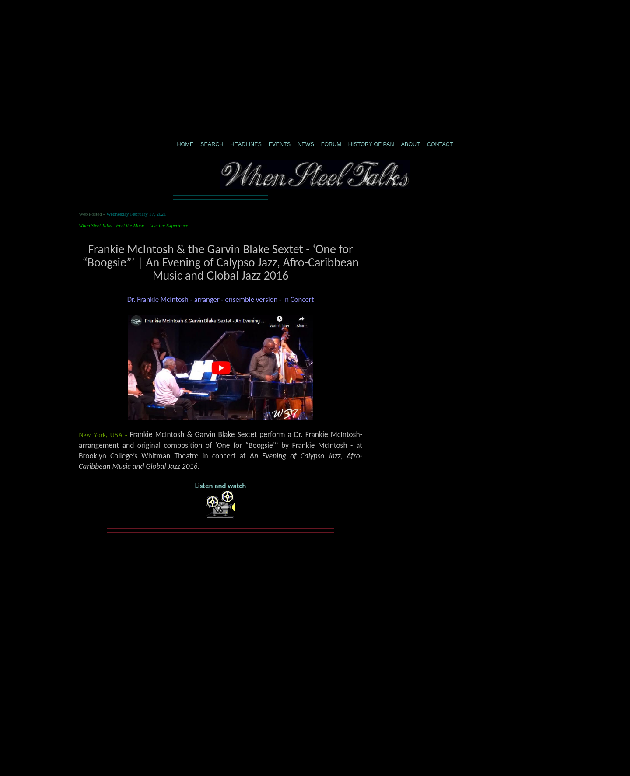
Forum (331, 144)
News (306, 144)
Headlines (245, 144)
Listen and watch (220, 485)
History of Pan (371, 144)
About (410, 144)
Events (279, 144)
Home (185, 144)
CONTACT (440, 144)
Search (211, 144)
